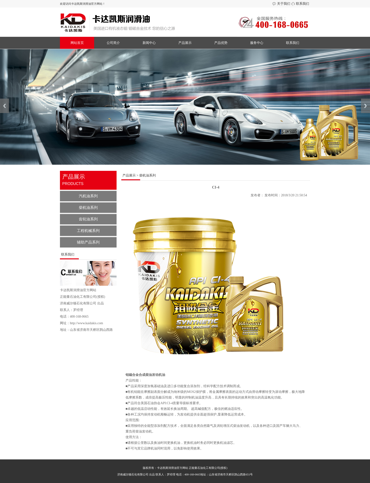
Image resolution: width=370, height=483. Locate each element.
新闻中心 (149, 43)
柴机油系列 (88, 208)
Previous (4, 106)
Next (365, 106)
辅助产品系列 (88, 242)
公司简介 (113, 43)
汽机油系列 (88, 196)
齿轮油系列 (88, 219)
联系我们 (302, 3)
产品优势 (220, 43)
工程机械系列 (88, 231)
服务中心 (256, 43)
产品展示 (185, 43)
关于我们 (283, 3)
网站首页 (77, 43)
